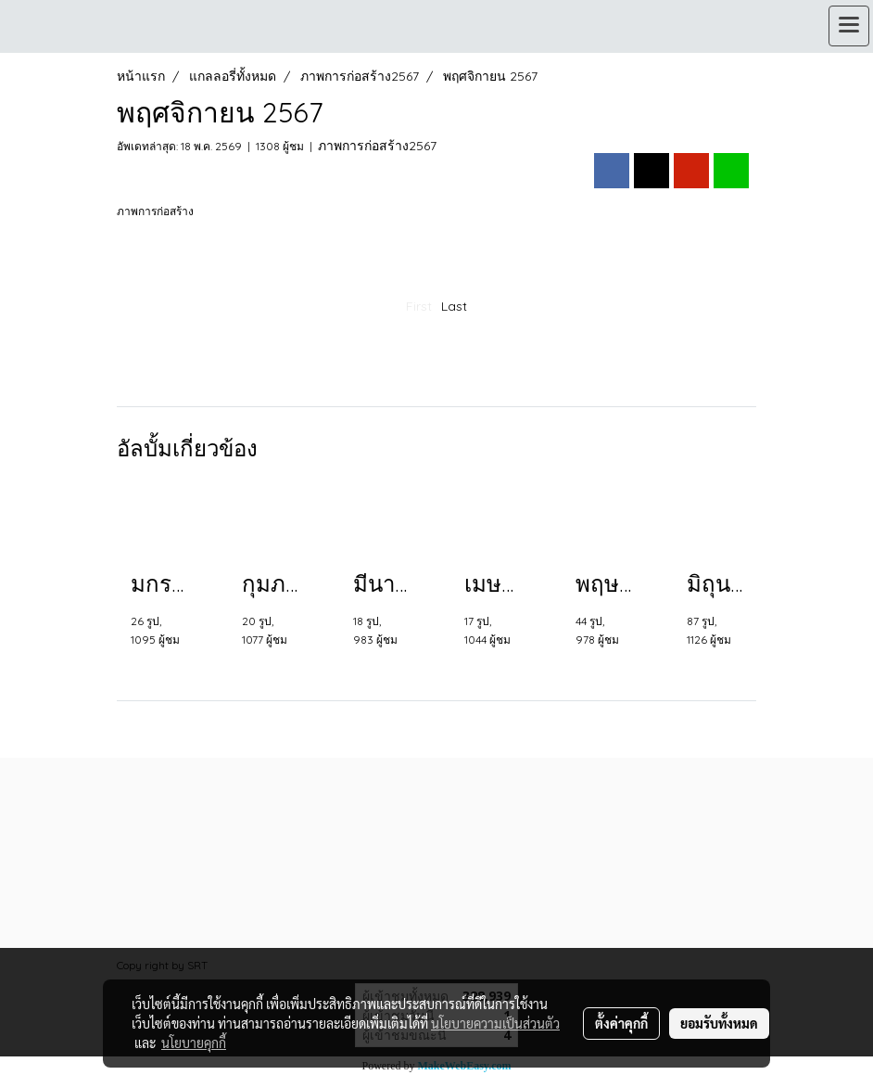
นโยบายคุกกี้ (193, 1042)
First (419, 306)
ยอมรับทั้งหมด (719, 1023)
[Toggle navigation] (849, 26)
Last (454, 306)
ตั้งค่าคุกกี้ (621, 1023)
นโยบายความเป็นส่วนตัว (495, 1023)
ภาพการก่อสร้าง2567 (377, 145)
